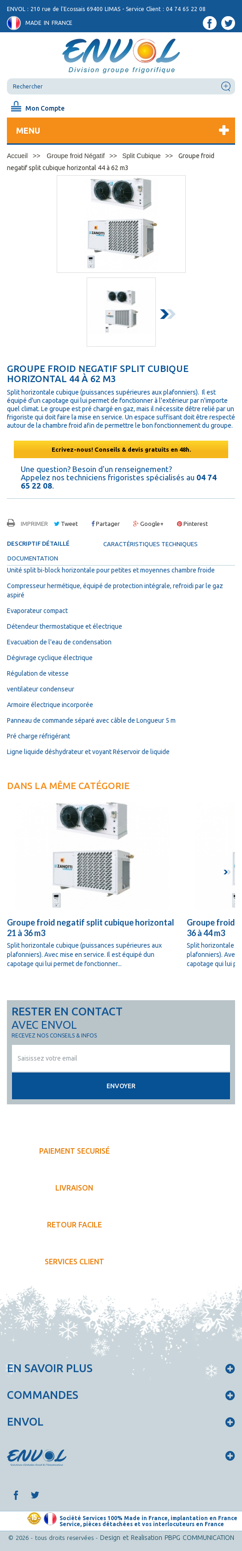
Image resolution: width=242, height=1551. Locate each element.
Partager (105, 523)
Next (169, 316)
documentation (32, 558)
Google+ (148, 523)
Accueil (17, 155)
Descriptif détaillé (38, 543)
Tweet (66, 523)
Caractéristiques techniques (150, 544)
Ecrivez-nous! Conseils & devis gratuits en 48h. (121, 449)
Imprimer (34, 523)
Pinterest (192, 523)
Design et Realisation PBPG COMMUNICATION (167, 1537)
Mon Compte (45, 108)
